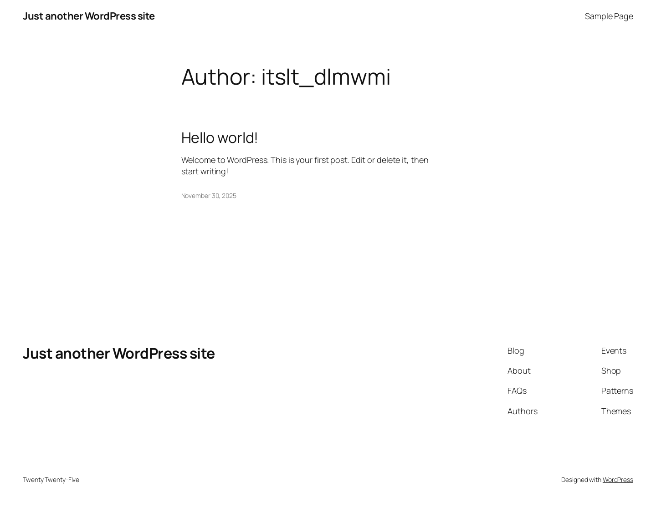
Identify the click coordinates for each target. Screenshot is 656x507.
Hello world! (220, 137)
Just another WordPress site (89, 16)
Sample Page (609, 15)
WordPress (618, 479)
